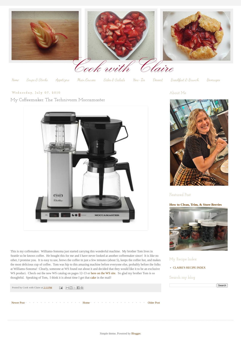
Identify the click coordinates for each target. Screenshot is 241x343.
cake (93, 277)
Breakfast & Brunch (185, 80)
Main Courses (86, 80)
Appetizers (62, 80)
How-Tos (139, 80)
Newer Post (18, 302)
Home (15, 80)
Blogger (135, 333)
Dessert (158, 80)
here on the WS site (103, 273)
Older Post (154, 302)
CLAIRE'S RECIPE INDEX (189, 267)
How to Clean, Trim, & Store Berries (195, 204)
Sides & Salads (114, 80)
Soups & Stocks (37, 80)
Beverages (213, 80)
